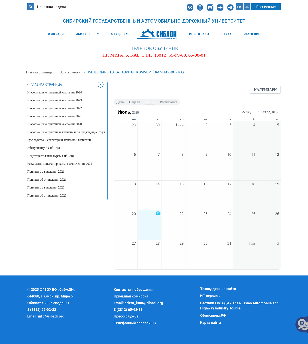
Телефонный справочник (135, 323)
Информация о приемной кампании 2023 (54, 100)
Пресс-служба (126, 316)
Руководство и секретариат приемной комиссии (59, 140)
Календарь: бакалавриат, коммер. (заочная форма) (136, 72)
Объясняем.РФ (213, 315)
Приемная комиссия (131, 296)
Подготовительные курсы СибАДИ (50, 155)
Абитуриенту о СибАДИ (43, 147)
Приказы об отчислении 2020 (46, 195)
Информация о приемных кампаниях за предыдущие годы (66, 132)
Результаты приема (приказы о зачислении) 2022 (59, 163)
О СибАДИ (56, 34)
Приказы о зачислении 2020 (45, 187)
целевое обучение (154, 48)
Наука (226, 34)
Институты (199, 34)
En (239, 7)
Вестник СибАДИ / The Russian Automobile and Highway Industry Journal (239, 305)
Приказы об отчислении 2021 (46, 179)
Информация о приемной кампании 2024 (54, 92)
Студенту (119, 34)
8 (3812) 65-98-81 (128, 309)
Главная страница (39, 72)
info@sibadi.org (51, 316)
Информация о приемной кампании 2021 (54, 116)
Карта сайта (210, 322)
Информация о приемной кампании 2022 (54, 108)
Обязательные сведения (48, 303)
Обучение (252, 34)
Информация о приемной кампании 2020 (54, 124)
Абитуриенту (87, 34)
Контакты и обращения (134, 289)
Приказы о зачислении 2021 (45, 171)
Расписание (266, 7)
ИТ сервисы (210, 296)
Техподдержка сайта (218, 289)
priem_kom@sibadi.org (144, 303)
